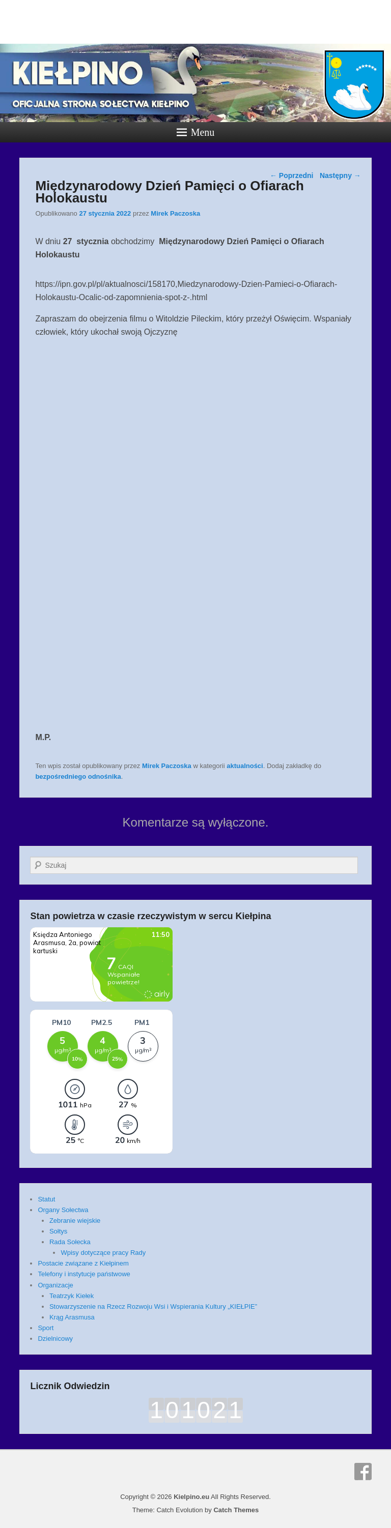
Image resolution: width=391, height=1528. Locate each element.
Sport (45, 1328)
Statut (46, 1199)
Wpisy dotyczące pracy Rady (103, 1252)
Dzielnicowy (55, 1338)
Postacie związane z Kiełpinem (83, 1263)
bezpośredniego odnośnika (78, 776)
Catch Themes (236, 1510)
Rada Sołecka (70, 1242)
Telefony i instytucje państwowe (84, 1274)
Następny (340, 175)
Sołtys (58, 1231)
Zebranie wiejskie (74, 1220)
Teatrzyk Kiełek (71, 1296)
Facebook (363, 1471)
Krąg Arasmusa (72, 1317)
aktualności (245, 766)
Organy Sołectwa (63, 1210)
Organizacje (55, 1285)
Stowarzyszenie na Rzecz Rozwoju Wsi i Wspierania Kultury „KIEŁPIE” (153, 1306)
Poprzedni (292, 175)
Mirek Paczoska (175, 213)
